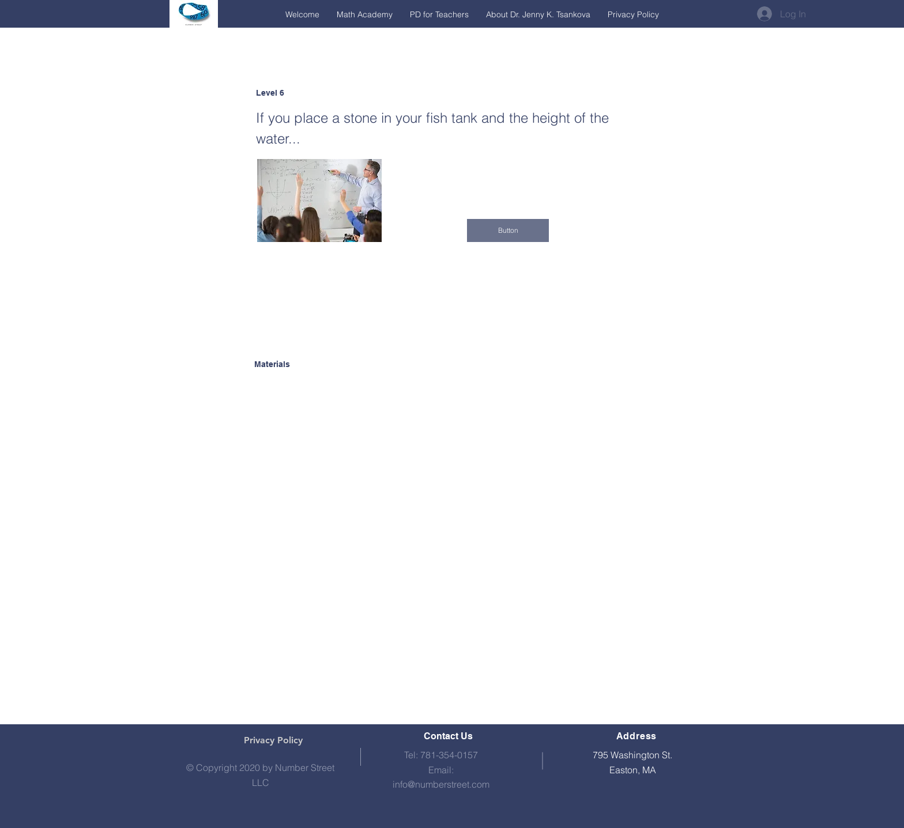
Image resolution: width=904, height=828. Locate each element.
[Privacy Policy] (273, 740)
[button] (508, 230)
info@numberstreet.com (441, 784)
